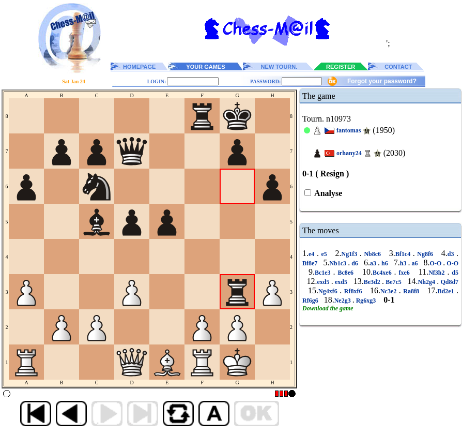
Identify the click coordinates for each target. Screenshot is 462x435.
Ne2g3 (343, 300)
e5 (324, 254)
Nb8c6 (372, 254)
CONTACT (398, 67)
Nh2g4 (427, 282)
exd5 (324, 282)
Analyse (327, 193)
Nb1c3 (338, 263)
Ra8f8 (411, 291)
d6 (355, 263)
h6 (385, 263)
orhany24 (349, 153)
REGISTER (340, 67)
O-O (436, 263)
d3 (452, 254)
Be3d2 (373, 282)
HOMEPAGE (139, 67)
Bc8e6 (346, 272)
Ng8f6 (425, 254)
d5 (453, 272)
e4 (313, 254)
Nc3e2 (389, 291)
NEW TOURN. (279, 67)
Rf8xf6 (353, 291)
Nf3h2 (437, 272)
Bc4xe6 (383, 272)
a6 (414, 263)
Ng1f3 (351, 254)
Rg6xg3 (366, 300)
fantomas (348, 130)
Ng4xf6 (329, 291)
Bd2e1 (447, 291)
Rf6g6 (311, 300)
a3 (374, 263)
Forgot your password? (382, 81)
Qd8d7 (448, 282)
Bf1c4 (404, 254)
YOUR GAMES (205, 67)
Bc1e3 (324, 272)
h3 (404, 263)
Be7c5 (393, 282)
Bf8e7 (310, 263)
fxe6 (404, 272)
